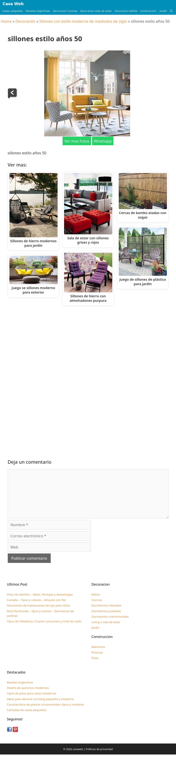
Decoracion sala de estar (96, 11)
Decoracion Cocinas (65, 11)
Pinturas (97, 652)
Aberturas (98, 647)
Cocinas (96, 600)
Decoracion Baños (126, 11)
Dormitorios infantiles (106, 605)
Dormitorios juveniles (106, 611)
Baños (95, 594)
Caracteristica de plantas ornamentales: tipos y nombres (45, 704)
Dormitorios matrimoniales (110, 617)
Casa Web (13, 3)
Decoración (25, 21)
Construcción (148, 11)
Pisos (94, 658)
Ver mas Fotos (76, 141)
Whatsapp (103, 141)
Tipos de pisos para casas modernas (31, 693)
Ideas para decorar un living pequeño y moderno (40, 699)
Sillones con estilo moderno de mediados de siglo (83, 21)
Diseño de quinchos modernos (28, 688)
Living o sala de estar (105, 622)
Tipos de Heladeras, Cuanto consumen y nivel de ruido (44, 621)
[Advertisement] (89, 336)
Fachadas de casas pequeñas (26, 710)
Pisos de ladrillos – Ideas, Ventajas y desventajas (40, 594)
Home (6, 21)
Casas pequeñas (12, 11)
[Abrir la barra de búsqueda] (171, 11)
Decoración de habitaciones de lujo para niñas (38, 605)
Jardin (163, 11)
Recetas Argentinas (38, 11)
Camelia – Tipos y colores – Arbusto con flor (36, 600)
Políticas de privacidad (99, 749)
